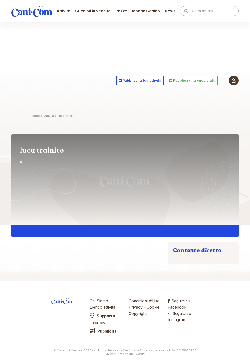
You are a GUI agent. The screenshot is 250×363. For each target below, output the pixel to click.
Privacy (136, 307)
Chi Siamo (99, 300)
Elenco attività (102, 307)
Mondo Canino (146, 98)
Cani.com (32, 99)
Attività (64, 98)
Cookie (153, 307)
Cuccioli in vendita (93, 98)
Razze (121, 98)
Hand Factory (136, 353)
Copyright (138, 313)
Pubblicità (103, 331)
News (170, 98)
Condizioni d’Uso (144, 300)
